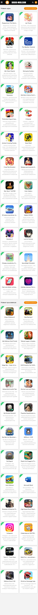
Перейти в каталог (30, 8)
